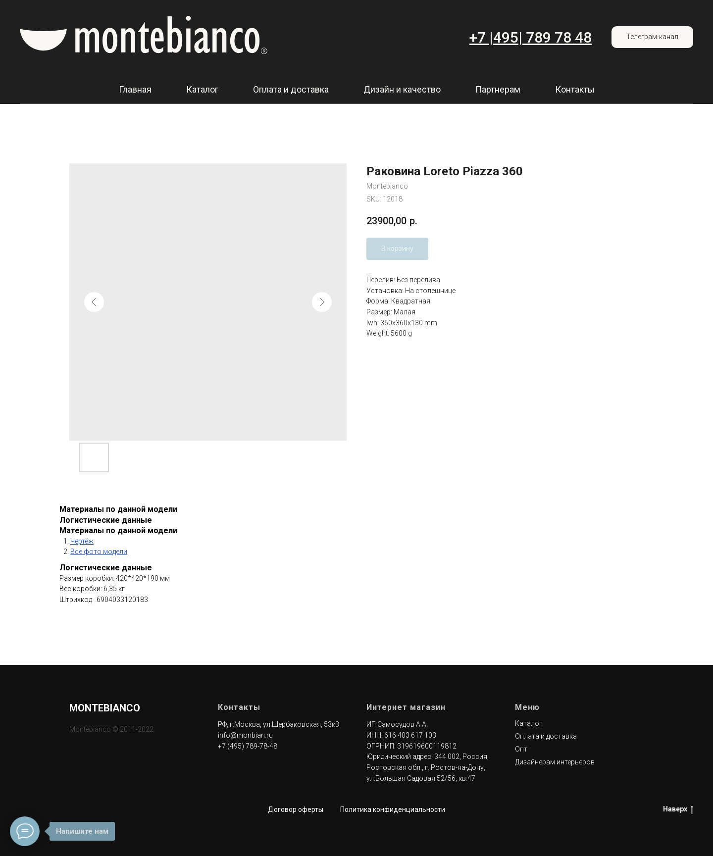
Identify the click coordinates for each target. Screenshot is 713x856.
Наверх (678, 809)
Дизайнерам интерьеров (555, 762)
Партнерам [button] (497, 89)
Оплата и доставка (291, 89)
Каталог (202, 89)
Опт (521, 749)
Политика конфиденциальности (392, 809)
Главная (135, 89)
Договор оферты (295, 809)
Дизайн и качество (402, 89)
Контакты (575, 89)
